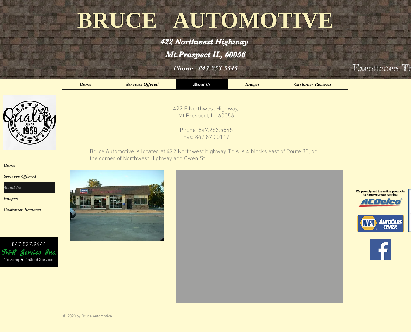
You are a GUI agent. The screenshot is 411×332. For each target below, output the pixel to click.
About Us (12, 187)
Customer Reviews (22, 209)
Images (11, 198)
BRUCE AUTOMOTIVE (205, 20)
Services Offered (20, 176)
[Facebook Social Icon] (380, 249)
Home (9, 165)
